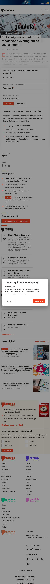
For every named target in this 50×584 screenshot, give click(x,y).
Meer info (10, 301)
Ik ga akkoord (39, 301)
